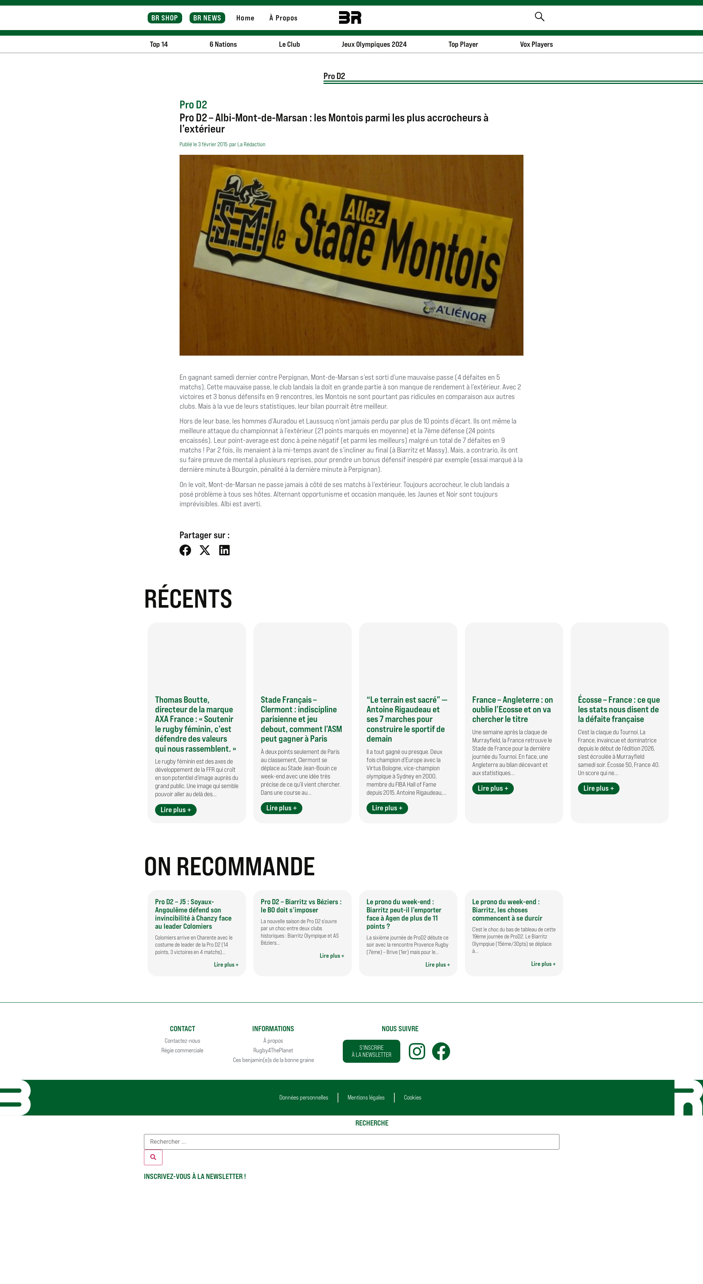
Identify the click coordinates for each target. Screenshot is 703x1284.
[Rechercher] (153, 1157)
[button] (186, 550)
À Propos (283, 17)
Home (245, 17)
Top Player (463, 44)
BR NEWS (207, 17)
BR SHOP (164, 17)
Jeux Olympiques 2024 (374, 44)
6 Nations (223, 44)
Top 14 (159, 44)
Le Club (289, 44)
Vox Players (536, 44)
